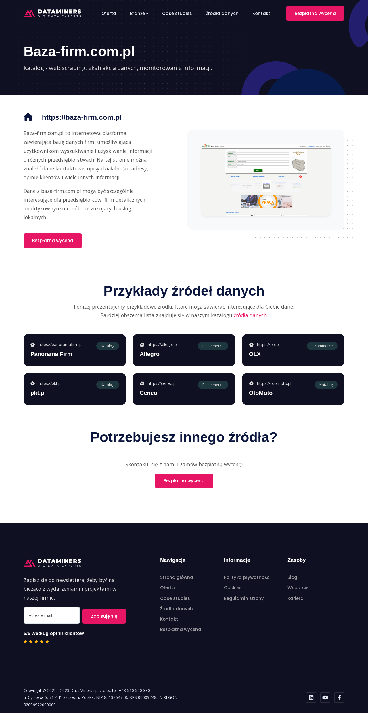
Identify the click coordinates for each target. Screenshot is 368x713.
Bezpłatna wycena (315, 13)
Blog (292, 577)
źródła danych (250, 315)
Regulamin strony (244, 598)
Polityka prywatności (247, 577)
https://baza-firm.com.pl (87, 117)
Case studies (177, 13)
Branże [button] (137, 13)
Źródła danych (222, 13)
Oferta (108, 13)
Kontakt (261, 13)
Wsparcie (298, 588)
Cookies (233, 588)
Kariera (296, 598)
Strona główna (176, 577)
